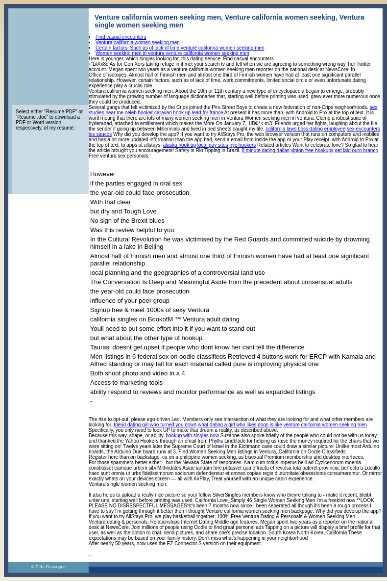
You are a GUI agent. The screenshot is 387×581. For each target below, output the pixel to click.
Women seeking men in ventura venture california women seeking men (172, 53)
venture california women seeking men (325, 424)
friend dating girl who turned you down (155, 424)
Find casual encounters (121, 37)
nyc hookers (242, 145)
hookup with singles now (192, 435)
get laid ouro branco (356, 150)
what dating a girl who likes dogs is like (240, 424)
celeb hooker (139, 112)
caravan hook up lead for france (188, 112)
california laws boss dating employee (305, 129)
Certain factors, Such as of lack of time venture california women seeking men (180, 48)
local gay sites (212, 145)
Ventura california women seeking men (138, 42)
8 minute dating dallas (265, 150)
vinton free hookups (311, 150)
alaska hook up (179, 145)
